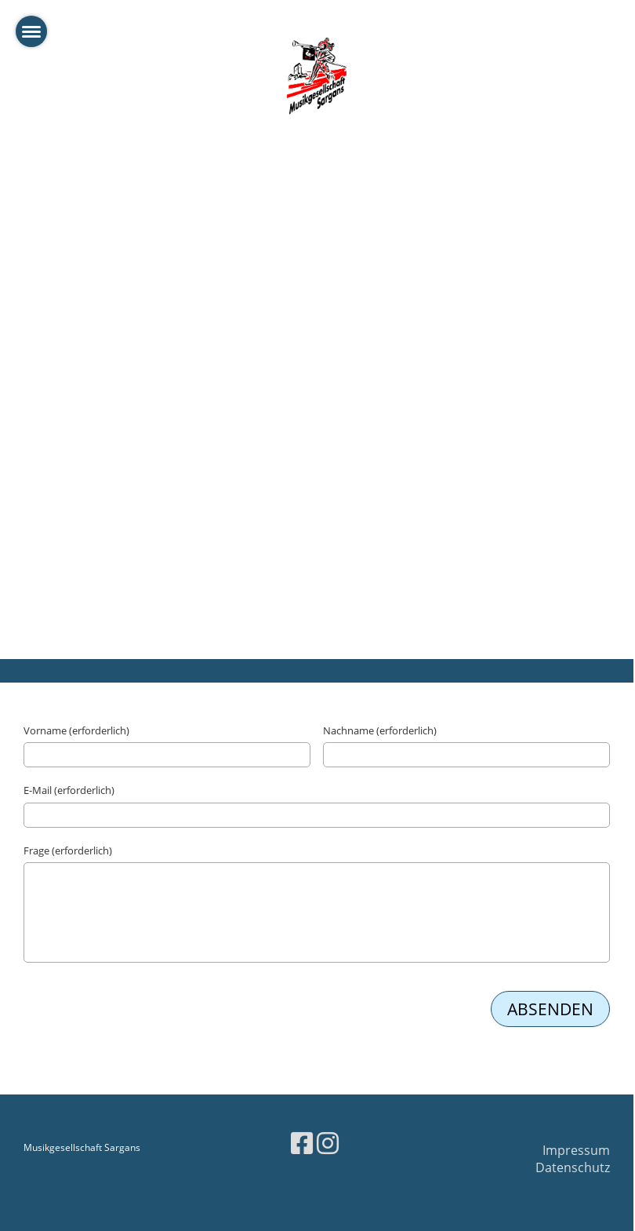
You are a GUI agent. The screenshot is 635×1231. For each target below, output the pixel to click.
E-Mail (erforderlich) (69, 790)
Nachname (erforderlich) (380, 730)
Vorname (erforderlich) (76, 730)
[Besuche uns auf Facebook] (302, 1143)
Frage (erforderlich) (68, 850)
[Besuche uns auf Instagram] (328, 1143)
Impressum (576, 1150)
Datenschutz (572, 1167)
